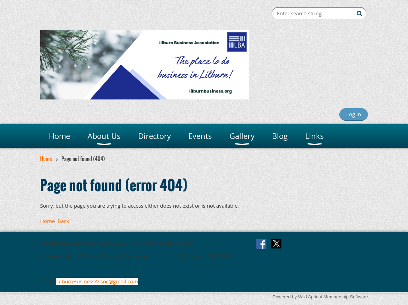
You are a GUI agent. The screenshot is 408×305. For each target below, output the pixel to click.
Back (63, 220)
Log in (353, 114)
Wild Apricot (310, 296)
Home (46, 159)
